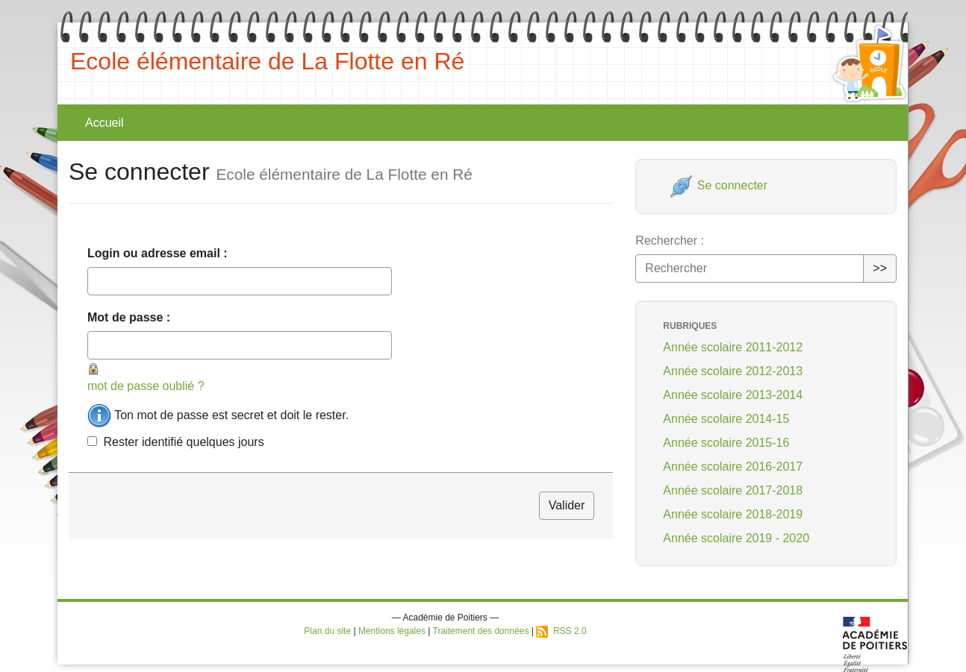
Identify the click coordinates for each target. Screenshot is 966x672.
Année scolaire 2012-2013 (733, 371)
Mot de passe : (128, 317)
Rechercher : (669, 240)
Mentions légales (392, 631)
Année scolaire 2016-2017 (733, 466)
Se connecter (718, 185)
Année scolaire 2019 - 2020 (736, 538)
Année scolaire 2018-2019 (733, 514)
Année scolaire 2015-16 (726, 442)
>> (880, 268)
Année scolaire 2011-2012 (733, 347)
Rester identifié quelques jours (183, 442)
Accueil (104, 122)
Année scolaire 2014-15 (726, 418)
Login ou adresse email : (157, 253)
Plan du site (327, 631)
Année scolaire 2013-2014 (733, 395)
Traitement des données (481, 631)
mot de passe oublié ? (146, 386)
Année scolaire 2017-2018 (733, 490)
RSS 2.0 (561, 631)
